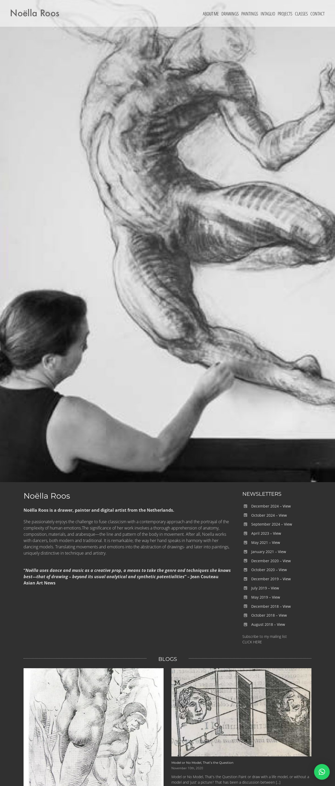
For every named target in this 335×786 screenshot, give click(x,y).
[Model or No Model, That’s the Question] (241, 712)
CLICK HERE (252, 641)
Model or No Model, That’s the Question (202, 763)
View (287, 506)
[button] (322, 772)
